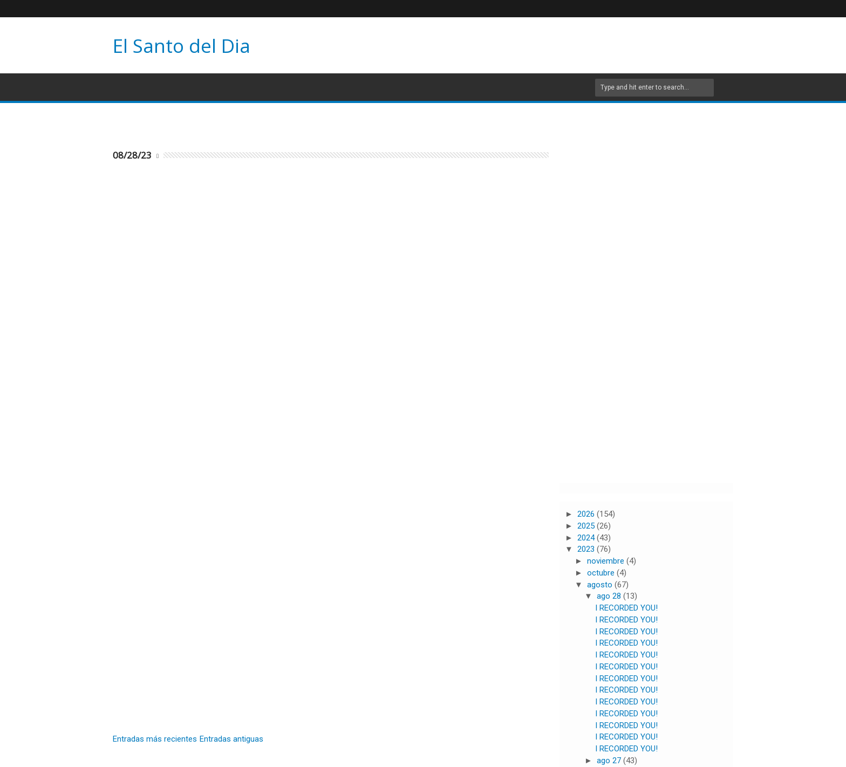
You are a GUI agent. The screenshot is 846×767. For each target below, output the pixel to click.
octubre (602, 573)
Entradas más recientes (155, 739)
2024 (587, 538)
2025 (587, 526)
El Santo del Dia (181, 45)
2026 (587, 514)
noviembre (606, 561)
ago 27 (610, 760)
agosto (601, 585)
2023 (587, 549)
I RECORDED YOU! (626, 608)
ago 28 (610, 596)
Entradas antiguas (231, 739)
